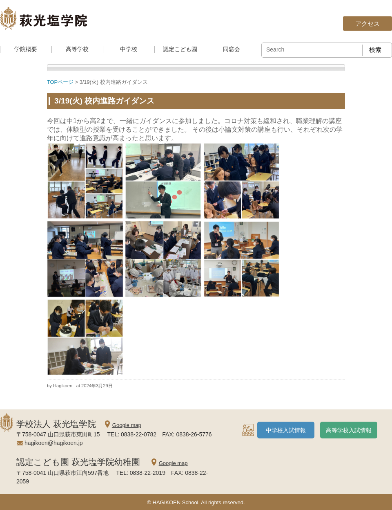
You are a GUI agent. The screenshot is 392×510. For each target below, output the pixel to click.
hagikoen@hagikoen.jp (53, 443)
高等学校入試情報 (349, 430)
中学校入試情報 (286, 430)
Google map (126, 425)
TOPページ (60, 82)
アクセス (367, 23)
